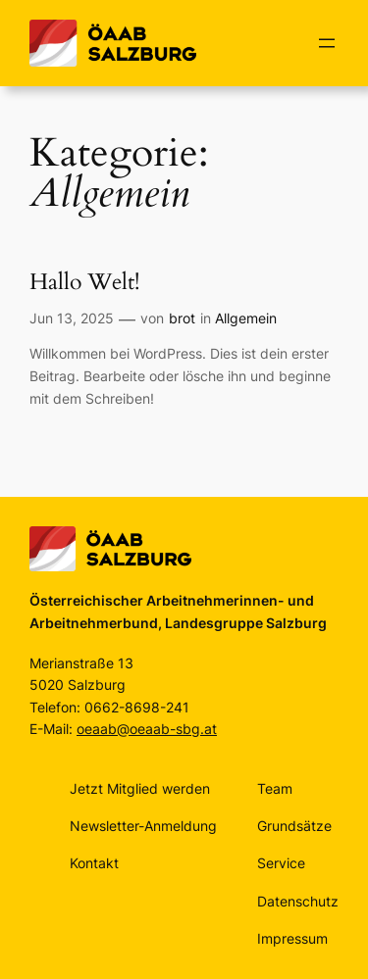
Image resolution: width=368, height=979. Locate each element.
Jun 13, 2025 (71, 318)
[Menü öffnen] (327, 43)
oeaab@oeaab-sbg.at (147, 728)
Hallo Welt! (84, 282)
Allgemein (246, 318)
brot (182, 318)
